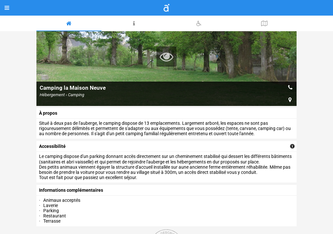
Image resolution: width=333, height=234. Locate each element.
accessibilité (52, 146)
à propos (48, 113)
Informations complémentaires (71, 190)
